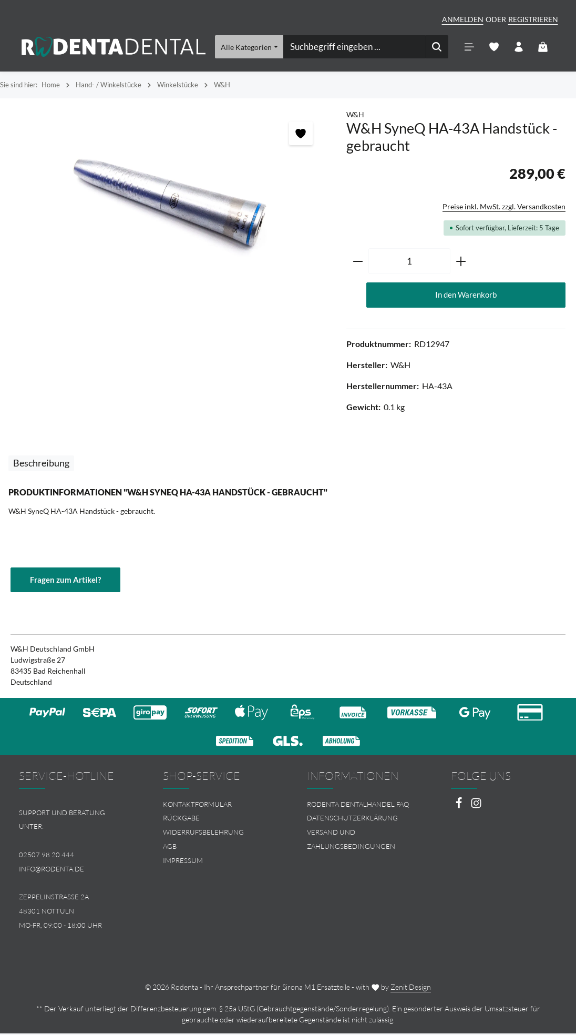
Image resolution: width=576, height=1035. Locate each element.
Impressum (183, 862)
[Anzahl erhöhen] (461, 262)
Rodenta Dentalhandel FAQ (358, 805)
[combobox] (354, 47)
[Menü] (469, 47)
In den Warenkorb (465, 296)
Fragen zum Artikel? (67, 581)
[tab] (41, 464)
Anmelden (463, 19)
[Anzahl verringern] (357, 262)
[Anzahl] (409, 262)
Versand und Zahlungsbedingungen (351, 840)
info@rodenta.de (51, 870)
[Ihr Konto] (518, 47)
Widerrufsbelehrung (203, 833)
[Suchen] (437, 47)
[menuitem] (216, 806)
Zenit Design (410, 988)
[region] (168, 199)
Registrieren (533, 19)
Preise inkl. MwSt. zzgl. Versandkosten (504, 207)
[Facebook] (459, 807)
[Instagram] (476, 807)
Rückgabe (181, 820)
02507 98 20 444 (46, 856)
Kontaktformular (197, 805)
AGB (170, 848)
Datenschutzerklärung (352, 820)
